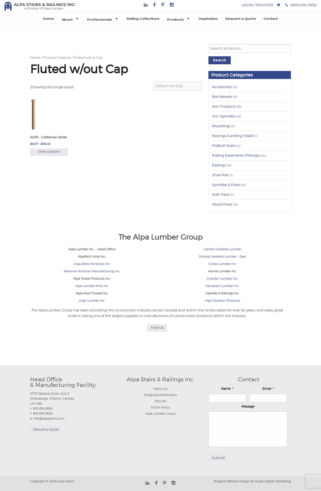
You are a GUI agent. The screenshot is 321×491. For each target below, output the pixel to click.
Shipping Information (160, 395)
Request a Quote (240, 18)
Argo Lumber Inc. (92, 300)
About (71, 18)
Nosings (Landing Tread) (233, 136)
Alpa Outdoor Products (222, 300)
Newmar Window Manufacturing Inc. (92, 271)
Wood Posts (222, 204)
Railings (219, 165)
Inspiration (208, 18)
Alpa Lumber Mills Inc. (92, 286)
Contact (270, 18)
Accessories (222, 87)
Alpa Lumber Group (160, 413)
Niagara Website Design (232, 480)
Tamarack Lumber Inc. (222, 286)
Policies (160, 401)
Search (219, 60)
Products (179, 18)
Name (227, 388)
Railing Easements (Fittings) (236, 155)
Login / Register (257, 5)
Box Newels (222, 97)
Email (268, 388)
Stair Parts (220, 194)
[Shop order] (177, 86)
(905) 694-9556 (303, 5)
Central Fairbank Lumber (222, 249)
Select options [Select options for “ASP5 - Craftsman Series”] (49, 151)
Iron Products (224, 106)
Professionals (103, 18)
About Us (160, 388)
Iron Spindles (223, 116)
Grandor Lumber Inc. (222, 278)
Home (48, 18)
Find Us (157, 327)
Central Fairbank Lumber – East (222, 256)
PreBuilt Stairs (224, 145)
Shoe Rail (220, 175)
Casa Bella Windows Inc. (92, 264)
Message (247, 406)
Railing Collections (143, 18)
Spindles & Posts (226, 185)
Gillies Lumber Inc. (222, 264)
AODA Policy (160, 407)
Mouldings (221, 126)
